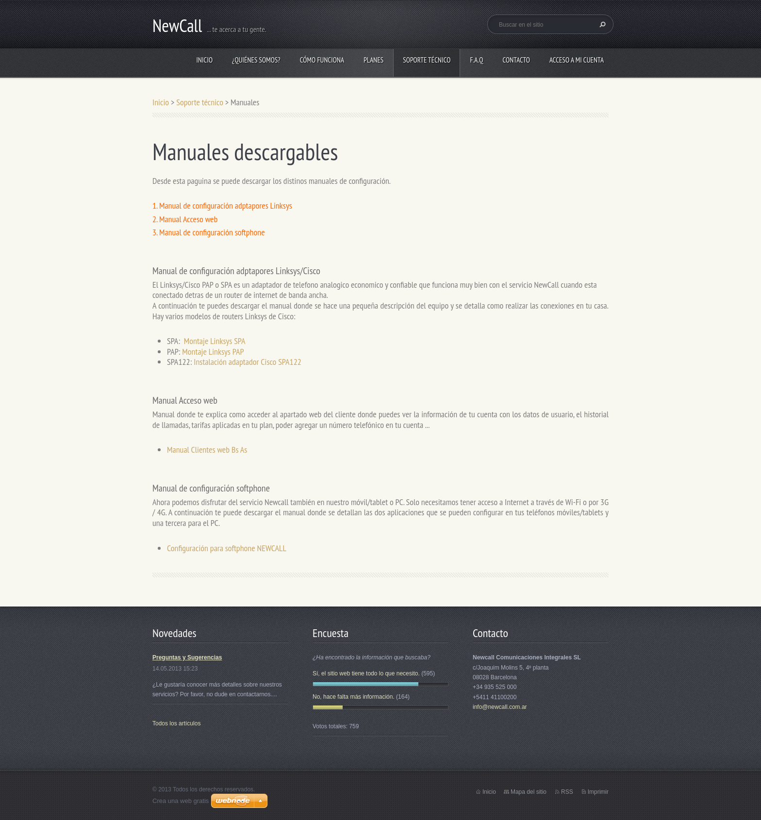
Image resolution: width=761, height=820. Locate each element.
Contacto (516, 60)
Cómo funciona (322, 60)
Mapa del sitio (528, 791)
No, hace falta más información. (354, 696)
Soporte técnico (426, 60)
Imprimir (598, 791)
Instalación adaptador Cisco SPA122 (247, 361)
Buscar (601, 24)
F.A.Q (476, 60)
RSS (567, 791)
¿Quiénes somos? (256, 60)
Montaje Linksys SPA (215, 340)
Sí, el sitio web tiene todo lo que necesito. (366, 673)
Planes (373, 60)
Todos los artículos (176, 723)
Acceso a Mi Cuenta (576, 60)
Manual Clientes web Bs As (207, 449)
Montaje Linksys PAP (213, 351)
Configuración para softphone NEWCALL (226, 548)
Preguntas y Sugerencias (187, 657)
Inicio (204, 60)
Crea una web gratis (180, 800)
